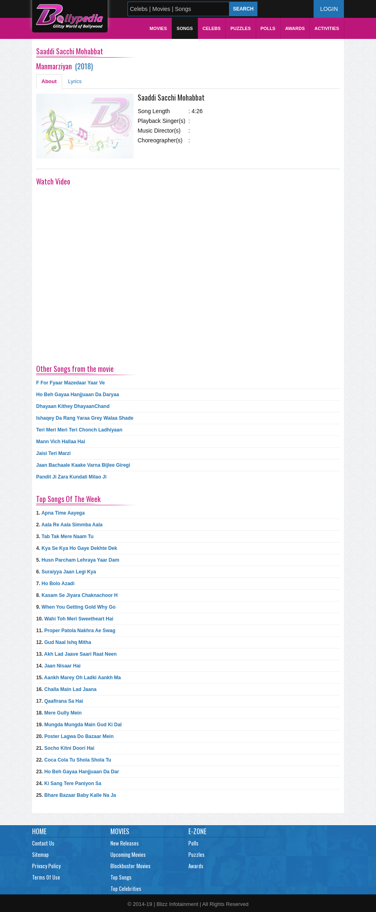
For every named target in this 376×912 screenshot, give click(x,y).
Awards (295, 28)
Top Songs (121, 877)
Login (329, 9)
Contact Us (43, 843)
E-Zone (197, 831)
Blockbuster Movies (130, 866)
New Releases (124, 843)
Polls (268, 28)
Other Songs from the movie (75, 368)
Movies (158, 28)
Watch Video (53, 181)
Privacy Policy (46, 866)
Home (39, 831)
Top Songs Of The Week (68, 499)
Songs (185, 28)
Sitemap (40, 854)
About (49, 81)
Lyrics (75, 81)
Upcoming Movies (128, 854)
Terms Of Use (46, 877)
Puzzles (240, 28)
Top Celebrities (125, 888)
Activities (326, 28)
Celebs (212, 28)
